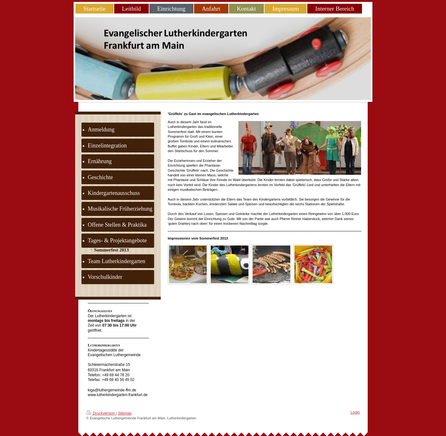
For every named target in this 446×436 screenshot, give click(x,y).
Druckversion (101, 413)
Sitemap (125, 413)
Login (355, 412)
